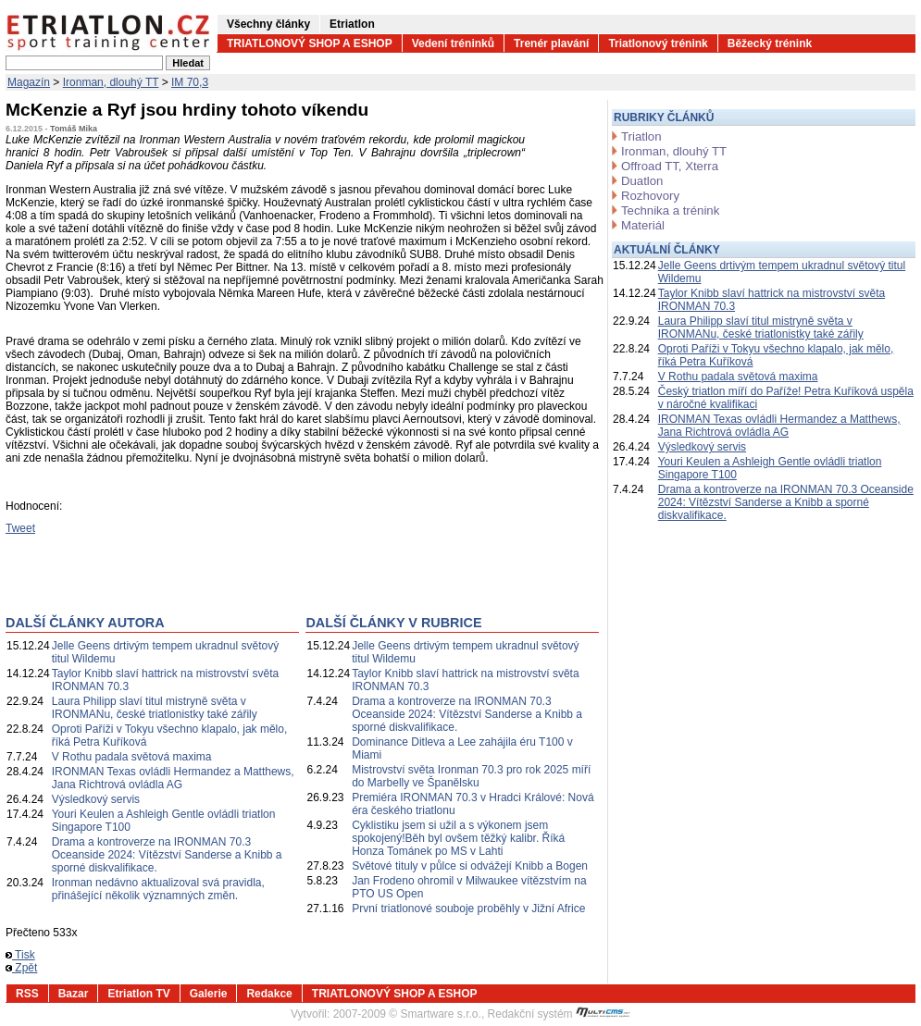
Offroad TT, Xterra (669, 166)
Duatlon (642, 181)
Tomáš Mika (73, 128)
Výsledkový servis (96, 799)
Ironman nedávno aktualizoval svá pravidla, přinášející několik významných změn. (158, 889)
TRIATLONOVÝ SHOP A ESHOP (309, 43)
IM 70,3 (189, 82)
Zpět (21, 967)
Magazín (28, 82)
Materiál (643, 225)
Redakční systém (559, 1013)
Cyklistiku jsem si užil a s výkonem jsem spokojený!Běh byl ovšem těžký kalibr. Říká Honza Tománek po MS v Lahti (458, 838)
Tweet (20, 528)
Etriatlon (352, 24)
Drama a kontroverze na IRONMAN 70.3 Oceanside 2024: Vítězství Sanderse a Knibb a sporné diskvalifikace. (167, 854)
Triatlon (641, 136)
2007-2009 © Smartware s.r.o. (407, 1013)
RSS (27, 993)
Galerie (209, 993)
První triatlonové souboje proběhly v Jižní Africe (468, 908)
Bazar (73, 993)
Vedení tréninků (453, 43)
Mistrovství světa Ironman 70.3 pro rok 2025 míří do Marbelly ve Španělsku (471, 776)
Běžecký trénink (770, 43)
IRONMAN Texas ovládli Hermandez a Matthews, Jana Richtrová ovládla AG (173, 778)
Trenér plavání (551, 43)
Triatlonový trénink (657, 43)
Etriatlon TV (138, 993)
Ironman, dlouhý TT (111, 82)
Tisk (20, 954)
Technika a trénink (670, 210)
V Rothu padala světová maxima (132, 756)
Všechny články (268, 24)
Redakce (269, 993)
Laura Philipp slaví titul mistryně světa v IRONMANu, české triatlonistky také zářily (154, 708)
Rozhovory (650, 196)
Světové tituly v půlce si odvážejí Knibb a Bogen (470, 865)
